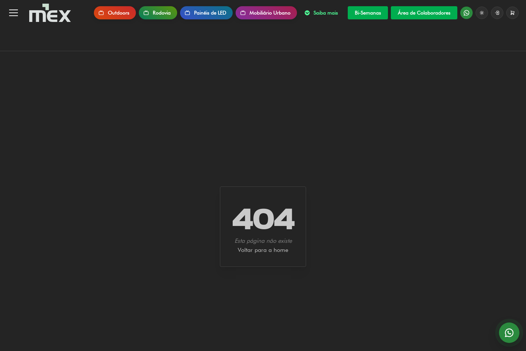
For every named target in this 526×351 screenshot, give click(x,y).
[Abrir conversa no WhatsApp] (509, 332)
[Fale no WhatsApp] (466, 13)
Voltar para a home (263, 249)
